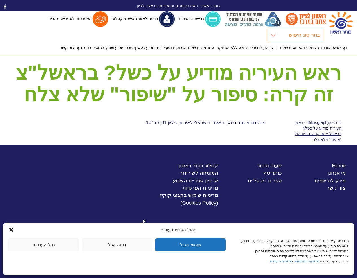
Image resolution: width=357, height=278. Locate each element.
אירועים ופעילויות (171, 48)
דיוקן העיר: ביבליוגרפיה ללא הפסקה (247, 48)
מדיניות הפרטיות (307, 261)
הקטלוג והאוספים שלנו (299, 48)
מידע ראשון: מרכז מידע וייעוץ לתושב (124, 48)
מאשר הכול (190, 244)
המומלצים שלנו (201, 48)
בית (338, 122)
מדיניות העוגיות (281, 261)
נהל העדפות (43, 244)
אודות (326, 48)
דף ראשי (340, 48)
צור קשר (67, 48)
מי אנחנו (337, 173)
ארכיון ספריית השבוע (195, 180)
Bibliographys (319, 122)
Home (339, 165)
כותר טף (84, 48)
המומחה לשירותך (199, 173)
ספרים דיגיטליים (265, 180)
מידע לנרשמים (330, 180)
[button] (11, 230)
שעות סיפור (269, 165)
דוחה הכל (117, 244)
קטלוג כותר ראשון (198, 165)
